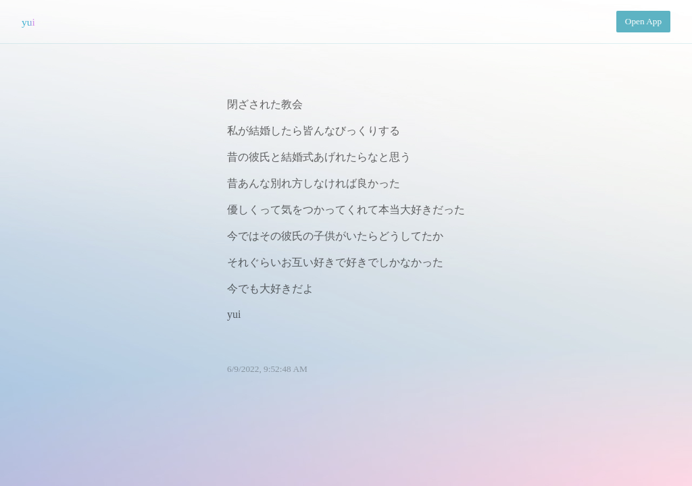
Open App (643, 21)
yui (28, 22)
